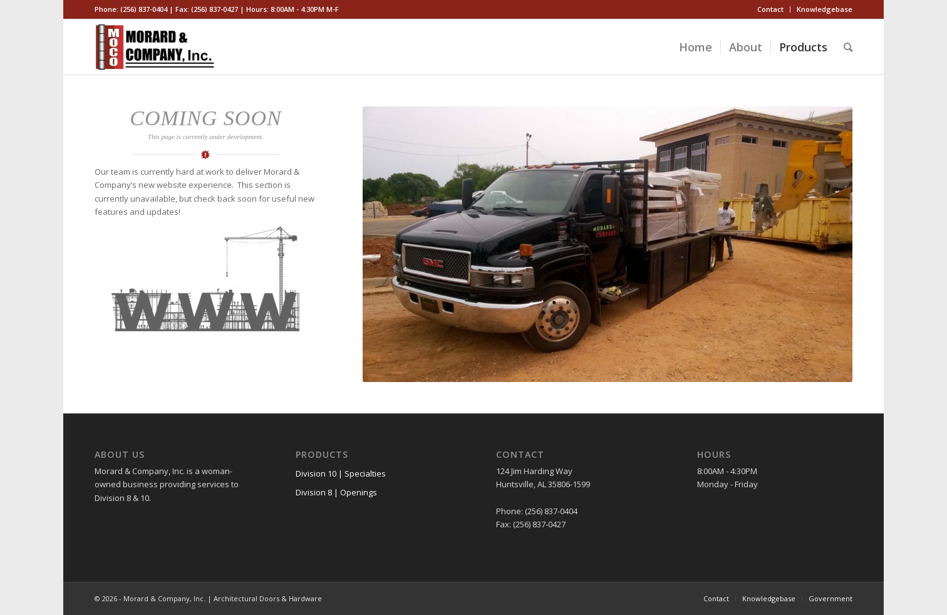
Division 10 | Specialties (341, 473)
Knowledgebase (824, 9)
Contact (770, 9)
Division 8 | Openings (336, 492)
